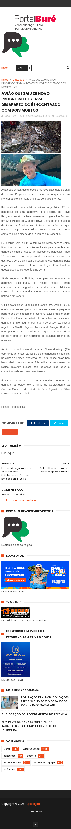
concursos (10, 755)
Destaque (18, 79)
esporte (31, 755)
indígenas (9, 769)
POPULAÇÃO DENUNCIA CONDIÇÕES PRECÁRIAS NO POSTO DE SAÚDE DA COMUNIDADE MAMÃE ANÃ (45, 701)
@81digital (33, 804)
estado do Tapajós (44, 762)
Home (4, 68)
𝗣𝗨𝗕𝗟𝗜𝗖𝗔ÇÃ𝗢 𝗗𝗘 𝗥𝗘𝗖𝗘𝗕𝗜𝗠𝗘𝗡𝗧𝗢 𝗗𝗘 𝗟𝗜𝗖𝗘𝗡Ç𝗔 (34, 714)
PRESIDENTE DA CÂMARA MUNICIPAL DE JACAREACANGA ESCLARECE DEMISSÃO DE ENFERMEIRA (28, 726)
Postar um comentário (21, 500)
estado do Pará (12, 762)
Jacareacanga (31, 748)
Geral (7, 748)
